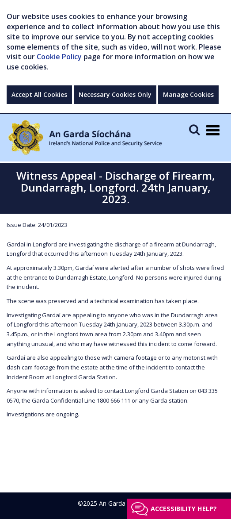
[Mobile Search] (194, 129)
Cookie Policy (59, 57)
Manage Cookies (188, 94)
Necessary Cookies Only (115, 94)
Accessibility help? (184, 508)
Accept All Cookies (39, 94)
